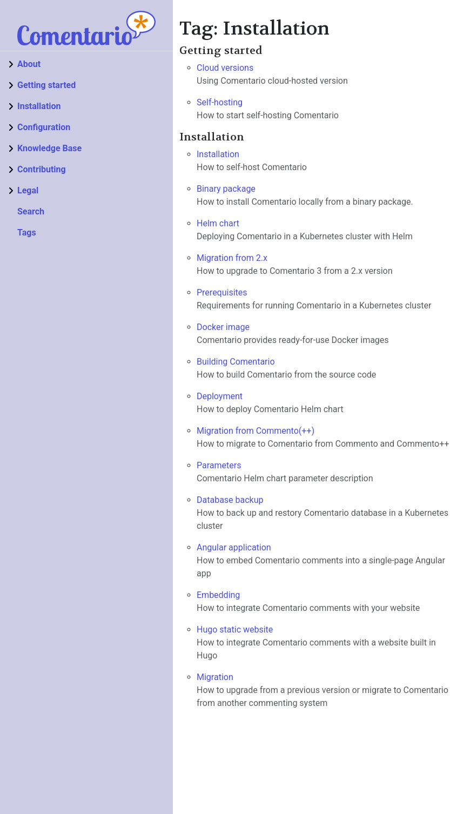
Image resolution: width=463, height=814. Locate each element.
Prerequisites (222, 292)
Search (30, 211)
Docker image (223, 327)
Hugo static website (235, 629)
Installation (39, 106)
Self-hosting (220, 102)
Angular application (234, 547)
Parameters (219, 465)
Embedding (218, 595)
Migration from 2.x (232, 258)
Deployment (220, 396)
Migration (215, 677)
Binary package (226, 189)
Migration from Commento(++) (255, 431)
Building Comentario (236, 361)
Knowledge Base (49, 148)
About (29, 64)
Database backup (230, 500)
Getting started (46, 85)
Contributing (41, 169)
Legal (27, 190)
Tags (26, 232)
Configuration (43, 127)
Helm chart (218, 223)
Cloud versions (225, 68)
